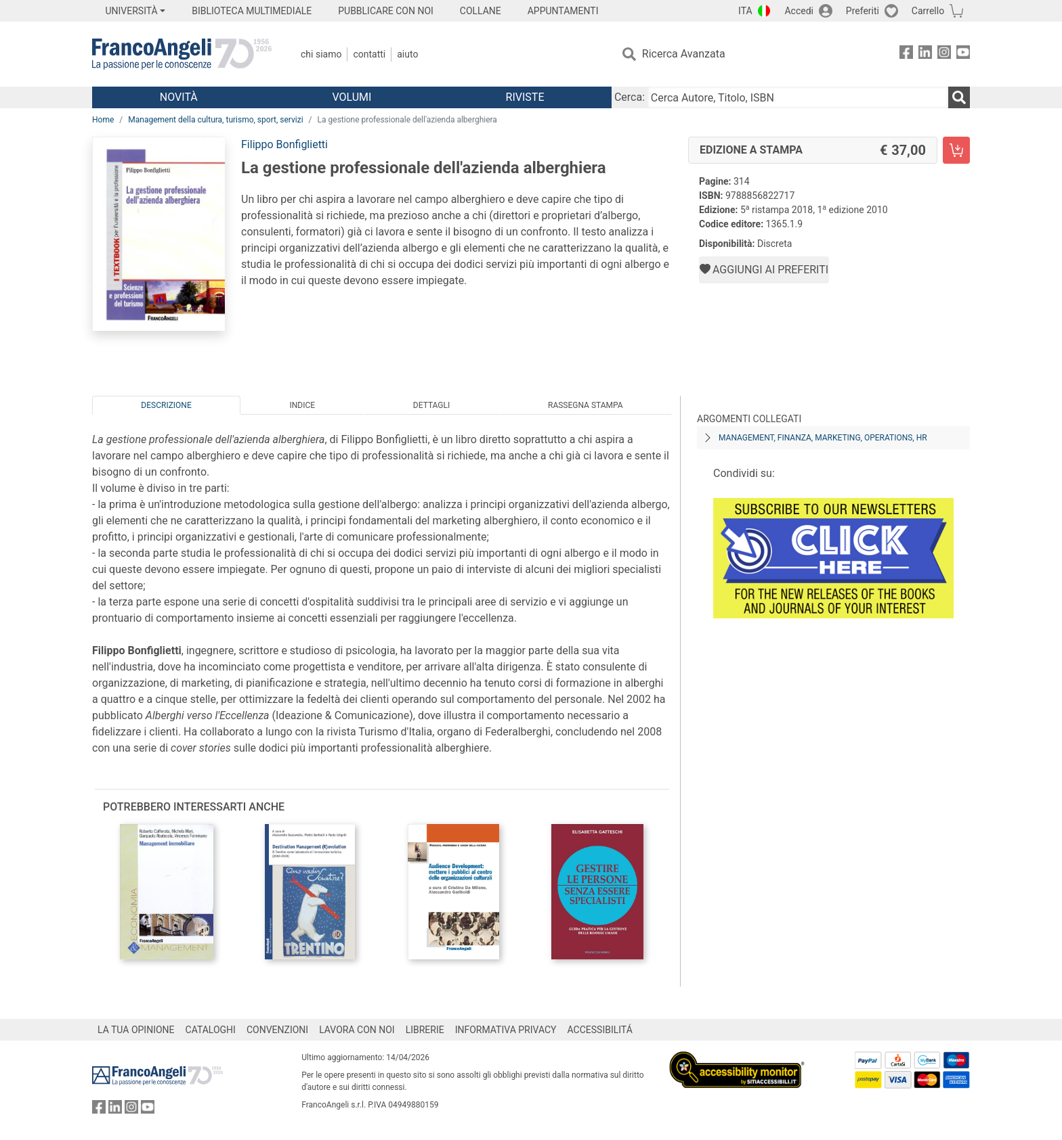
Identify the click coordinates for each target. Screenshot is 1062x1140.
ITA (745, 10)
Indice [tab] (302, 405)
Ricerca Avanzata (683, 53)
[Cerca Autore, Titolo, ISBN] (797, 97)
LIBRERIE (425, 1029)
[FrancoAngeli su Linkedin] (925, 54)
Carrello (928, 10)
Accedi (798, 10)
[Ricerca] (959, 97)
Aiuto (407, 54)
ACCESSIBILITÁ (600, 1029)
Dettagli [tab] (431, 405)
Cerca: (629, 97)
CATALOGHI (211, 1029)
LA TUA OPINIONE (136, 1029)
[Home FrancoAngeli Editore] (182, 54)
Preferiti (862, 10)
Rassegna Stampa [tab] (585, 405)
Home (103, 119)
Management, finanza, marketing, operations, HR (823, 437)
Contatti (369, 54)
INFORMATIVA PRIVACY (506, 1029)
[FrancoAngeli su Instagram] (944, 54)
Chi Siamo (321, 54)
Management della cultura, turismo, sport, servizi (215, 119)
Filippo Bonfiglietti (284, 144)
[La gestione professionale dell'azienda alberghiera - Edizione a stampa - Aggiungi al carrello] (956, 150)
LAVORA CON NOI (357, 1029)
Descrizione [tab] (166, 405)
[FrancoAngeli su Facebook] (906, 54)
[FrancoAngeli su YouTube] (963, 54)
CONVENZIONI (277, 1029)
